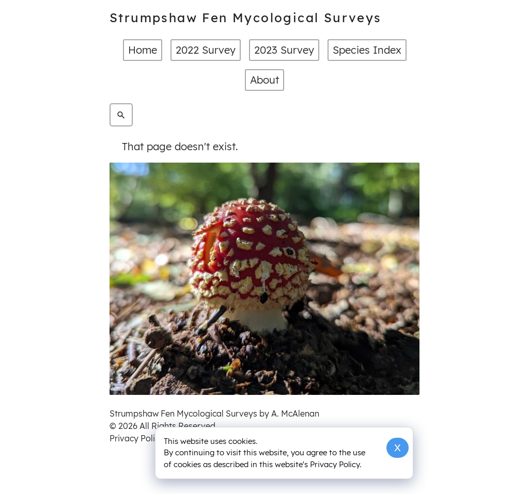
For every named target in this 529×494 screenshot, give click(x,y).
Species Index (367, 49)
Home (142, 49)
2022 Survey (206, 49)
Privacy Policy (137, 438)
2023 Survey (284, 49)
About (264, 79)
